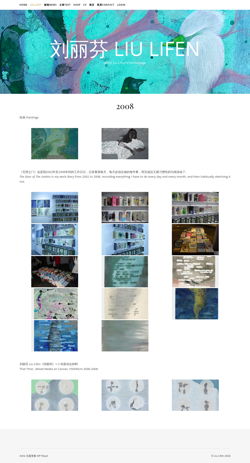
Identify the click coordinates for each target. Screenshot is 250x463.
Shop (76, 4)
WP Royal (42, 456)
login (121, 4)
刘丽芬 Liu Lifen (125, 48)
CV (85, 4)
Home (23, 4)
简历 (91, 4)
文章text (65, 4)
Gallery (35, 4)
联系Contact (105, 4)
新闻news (50, 4)
